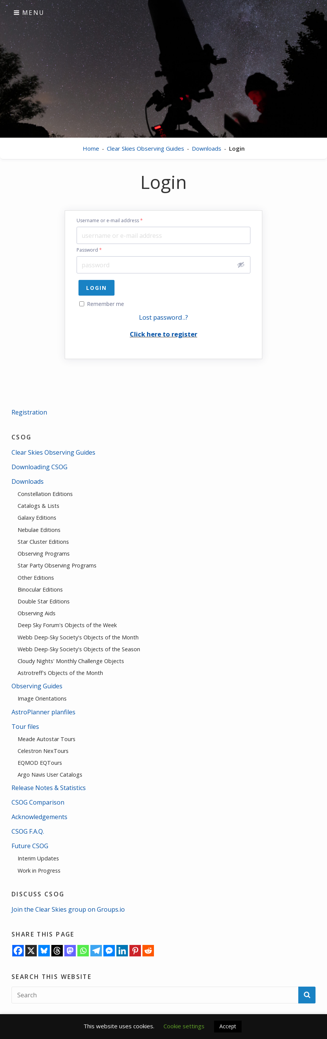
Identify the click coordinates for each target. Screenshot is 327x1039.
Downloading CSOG (39, 467)
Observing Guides (36, 686)
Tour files (25, 726)
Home (91, 148)
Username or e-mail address (110, 220)
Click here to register (163, 334)
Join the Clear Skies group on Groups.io (68, 909)
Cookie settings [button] (184, 1026)
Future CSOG (29, 846)
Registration (29, 412)
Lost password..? (163, 317)
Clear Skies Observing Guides (145, 148)
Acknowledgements (39, 817)
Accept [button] (227, 1026)
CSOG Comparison (37, 802)
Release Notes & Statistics (48, 788)
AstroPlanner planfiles (43, 712)
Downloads (206, 148)
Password (89, 250)
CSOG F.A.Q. (27, 831)
